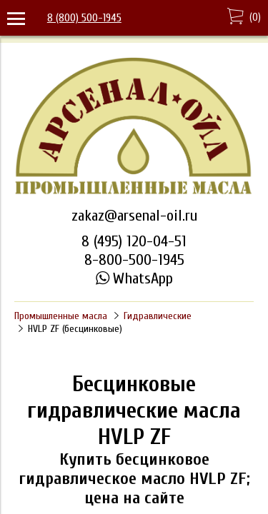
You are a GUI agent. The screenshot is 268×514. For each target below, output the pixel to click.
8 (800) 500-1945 (84, 17)
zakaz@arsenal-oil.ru (134, 215)
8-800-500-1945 (134, 260)
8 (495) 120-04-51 (134, 241)
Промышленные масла (60, 316)
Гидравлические (158, 316)
